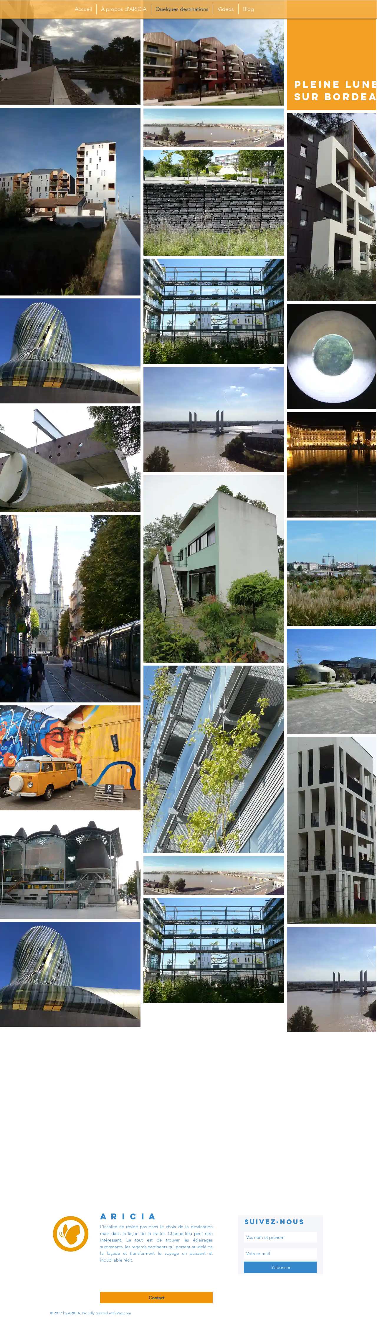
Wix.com (124, 1313)
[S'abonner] (280, 1267)
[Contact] (156, 1297)
